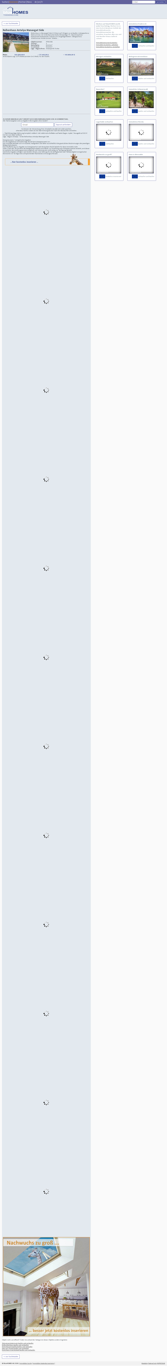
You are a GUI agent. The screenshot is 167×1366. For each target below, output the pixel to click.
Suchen (5, 2)
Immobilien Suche (26, 1364)
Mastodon (145, 1364)
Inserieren (13, 2)
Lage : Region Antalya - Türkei (13, 136)
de (36, 2)
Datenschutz (152, 1364)
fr (42, 2)
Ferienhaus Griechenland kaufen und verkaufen (18, 1350)
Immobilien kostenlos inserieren (43, 1364)
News (29, 2)
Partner (22, 2)
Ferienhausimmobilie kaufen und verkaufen (17, 1347)
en (39, 2)
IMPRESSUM (161, 1364)
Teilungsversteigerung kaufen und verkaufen (17, 1343)
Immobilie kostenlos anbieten (107, 44)
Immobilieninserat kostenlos (106, 42)
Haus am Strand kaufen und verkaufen (15, 1348)
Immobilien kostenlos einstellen (108, 46)
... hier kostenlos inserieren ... (47, 162)
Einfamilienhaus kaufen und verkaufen (15, 1345)
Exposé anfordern (63, 124)
